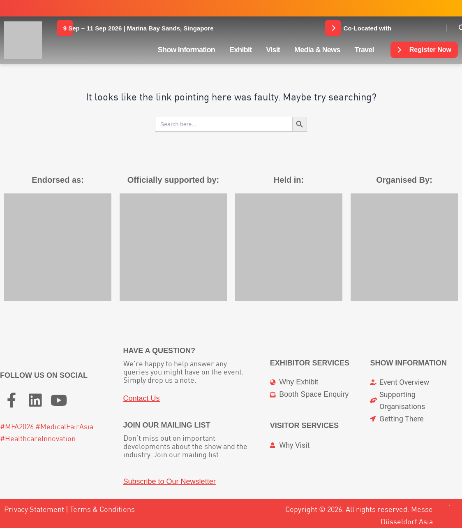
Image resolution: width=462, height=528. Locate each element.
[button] (138, 28)
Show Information (186, 50)
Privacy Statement (34, 509)
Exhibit (240, 50)
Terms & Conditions (102, 509)
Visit (273, 50)
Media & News (317, 50)
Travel (364, 50)
